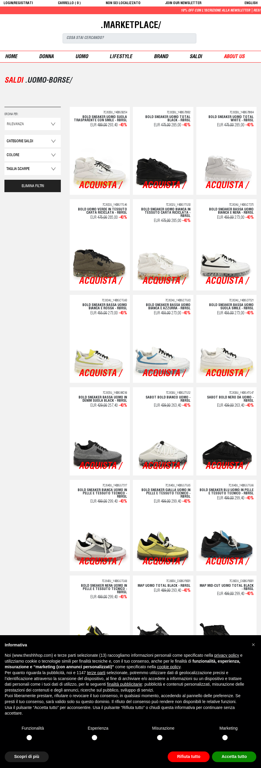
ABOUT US (234, 57)
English (250, 3)
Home (11, 57)
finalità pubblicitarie (124, 684)
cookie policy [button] (168, 666)
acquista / (100, 186)
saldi (196, 57)
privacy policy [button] (226, 655)
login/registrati (18, 3)
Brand (161, 57)
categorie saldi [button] (19, 141)
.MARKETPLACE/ (130, 26)
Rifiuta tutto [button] (188, 756)
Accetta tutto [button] (234, 756)
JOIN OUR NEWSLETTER (183, 3)
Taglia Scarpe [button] (18, 169)
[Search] (129, 38)
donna (46, 57)
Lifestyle (121, 57)
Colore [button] (12, 155)
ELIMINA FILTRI (33, 186)
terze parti (96, 672)
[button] (253, 644)
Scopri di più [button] (26, 756)
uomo (81, 57)
